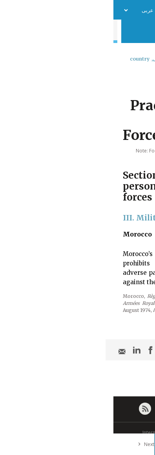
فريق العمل (68, 10)
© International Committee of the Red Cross (77, 432)
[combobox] (142, 79)
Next (31, 444)
